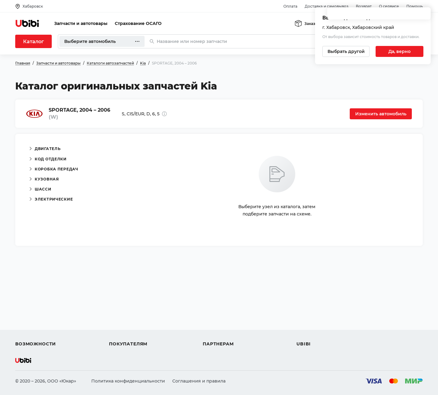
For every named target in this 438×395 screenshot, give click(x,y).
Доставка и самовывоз (327, 6)
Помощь (414, 6)
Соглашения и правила (199, 381)
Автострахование (35, 311)
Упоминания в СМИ (319, 333)
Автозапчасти (31, 300)
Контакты (307, 311)
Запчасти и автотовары (80, 23)
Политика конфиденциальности (128, 381)
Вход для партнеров (226, 322)
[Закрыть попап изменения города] (423, 15)
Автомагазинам (220, 311)
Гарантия (119, 333)
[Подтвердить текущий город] (399, 51)
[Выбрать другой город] (346, 51)
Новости (306, 322)
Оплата (290, 6)
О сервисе (389, 6)
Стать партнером (222, 333)
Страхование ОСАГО (138, 23)
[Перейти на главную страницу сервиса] (27, 23)
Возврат (364, 6)
